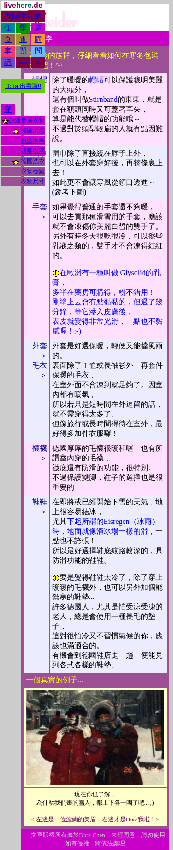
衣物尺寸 (33, 181)
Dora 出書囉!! (23, 85)
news (23, 62)
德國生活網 (23, 16)
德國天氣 (33, 130)
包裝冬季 (33, 140)
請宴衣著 (33, 150)
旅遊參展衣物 (27, 120)
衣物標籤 (33, 171)
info (38, 62)
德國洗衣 (33, 160)
